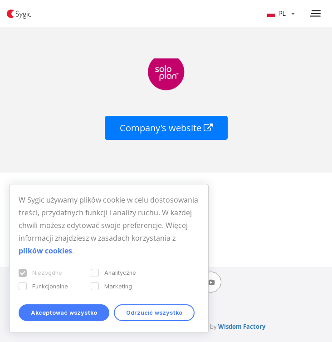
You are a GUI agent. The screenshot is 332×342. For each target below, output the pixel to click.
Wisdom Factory (241, 326)
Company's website (166, 128)
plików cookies (45, 251)
